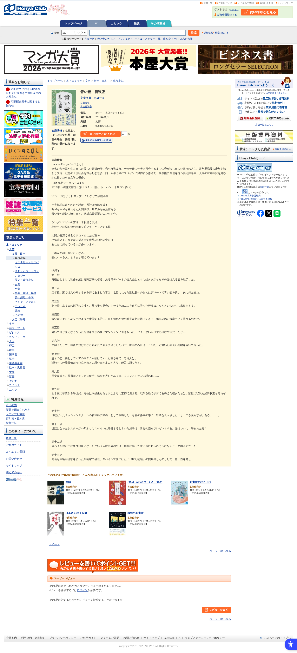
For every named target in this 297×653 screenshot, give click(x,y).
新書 (11, 376)
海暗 (68, 482)
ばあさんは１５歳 (76, 513)
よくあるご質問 (246, 3)
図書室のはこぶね (200, 482)
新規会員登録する (227, 14)
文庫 (11, 372)
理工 (11, 345)
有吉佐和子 (86, 106)
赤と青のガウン (106, 38)
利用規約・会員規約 (33, 637)
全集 (17, 288)
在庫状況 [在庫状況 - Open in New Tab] (57, 130)
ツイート (54, 544)
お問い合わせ (266, 3)
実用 (11, 323)
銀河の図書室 (135, 513)
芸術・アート (17, 328)
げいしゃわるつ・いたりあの (144, 482)
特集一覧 (11, 422)
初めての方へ (14, 472)
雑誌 (136, 23)
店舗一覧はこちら (264, 125)
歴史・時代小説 (24, 279)
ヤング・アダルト (25, 301)
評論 (17, 310)
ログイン (234, 9)
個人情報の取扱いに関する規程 (256, 198)
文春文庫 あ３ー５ (92, 97)
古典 (17, 284)
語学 (11, 358)
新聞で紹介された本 (18, 409)
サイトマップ (286, 3)
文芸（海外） (20, 319)
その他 (19, 314)
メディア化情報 (15, 414)
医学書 (13, 354)
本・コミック (14, 244)
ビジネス (14, 332)
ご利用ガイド (225, 3)
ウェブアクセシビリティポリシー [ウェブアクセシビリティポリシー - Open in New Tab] (205, 637)
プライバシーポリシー (62, 637)
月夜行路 (89, 38)
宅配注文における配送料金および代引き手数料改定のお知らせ (23, 92)
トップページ (73, 23)
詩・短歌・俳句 (24, 297)
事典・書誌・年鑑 (25, 293)
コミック (116, 23)
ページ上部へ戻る (220, 551)
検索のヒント (222, 32)
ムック (13, 389)
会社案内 (11, 637)
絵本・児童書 (17, 367)
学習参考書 (15, 363)
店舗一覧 (207, 3)
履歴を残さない (283, 149)
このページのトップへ (277, 637)
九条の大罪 (186, 38)
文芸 (11, 249)
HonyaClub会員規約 (250, 195)
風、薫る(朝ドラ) (167, 38)
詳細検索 (208, 32)
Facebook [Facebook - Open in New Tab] (169, 637)
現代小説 (20, 258)
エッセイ (20, 306)
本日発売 (11, 405)
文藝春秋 (85, 103)
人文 (11, 341)
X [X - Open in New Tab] (180, 637)
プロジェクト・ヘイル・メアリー (136, 38)
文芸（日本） (20, 253)
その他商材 (158, 23)
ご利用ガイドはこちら (276, 93)
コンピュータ (17, 337)
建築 (11, 350)
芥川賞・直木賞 (15, 418)
